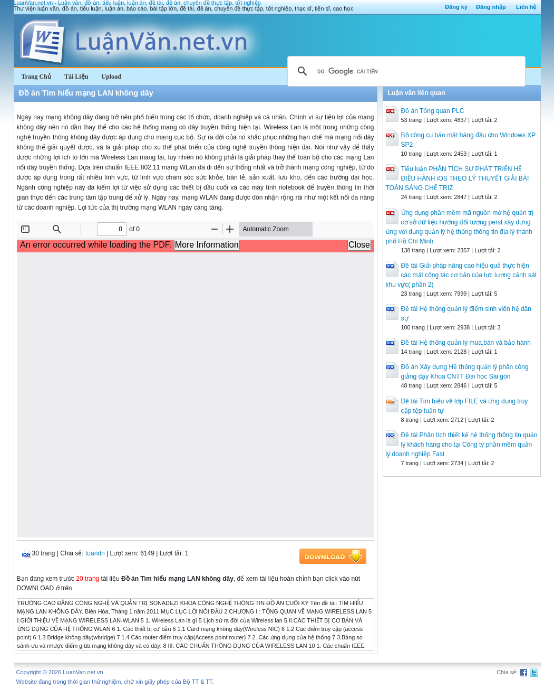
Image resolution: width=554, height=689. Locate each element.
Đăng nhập (491, 7)
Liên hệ (526, 7)
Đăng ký (456, 7)
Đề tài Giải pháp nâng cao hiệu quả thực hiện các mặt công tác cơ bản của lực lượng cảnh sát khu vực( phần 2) (461, 275)
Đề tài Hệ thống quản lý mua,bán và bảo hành (466, 342)
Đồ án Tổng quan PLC (432, 111)
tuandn (95, 553)
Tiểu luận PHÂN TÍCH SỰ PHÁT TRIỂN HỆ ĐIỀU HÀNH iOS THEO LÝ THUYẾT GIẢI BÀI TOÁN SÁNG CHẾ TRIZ (457, 178)
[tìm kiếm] (404, 71)
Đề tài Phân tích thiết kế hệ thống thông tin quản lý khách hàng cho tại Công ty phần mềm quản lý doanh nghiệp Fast (462, 444)
